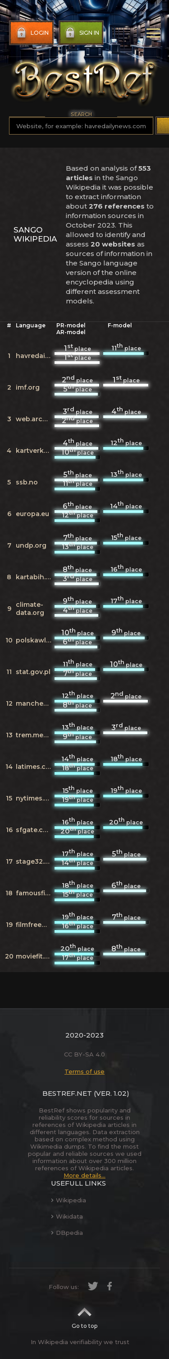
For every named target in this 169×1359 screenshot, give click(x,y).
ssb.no (27, 482)
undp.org (31, 545)
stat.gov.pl (33, 672)
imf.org (28, 387)
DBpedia (67, 1232)
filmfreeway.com (43, 925)
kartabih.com (38, 577)
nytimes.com (37, 798)
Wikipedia (68, 1200)
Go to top (84, 1315)
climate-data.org (30, 608)
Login (32, 33)
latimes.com (36, 767)
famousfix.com (40, 893)
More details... (84, 1175)
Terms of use (84, 1071)
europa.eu (32, 514)
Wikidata (67, 1216)
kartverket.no (38, 451)
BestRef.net (67, 1093)
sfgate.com (35, 830)
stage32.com (37, 861)
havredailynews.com (50, 356)
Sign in (81, 33)
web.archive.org (42, 419)
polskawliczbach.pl (48, 640)
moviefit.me (35, 956)
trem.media (35, 735)
